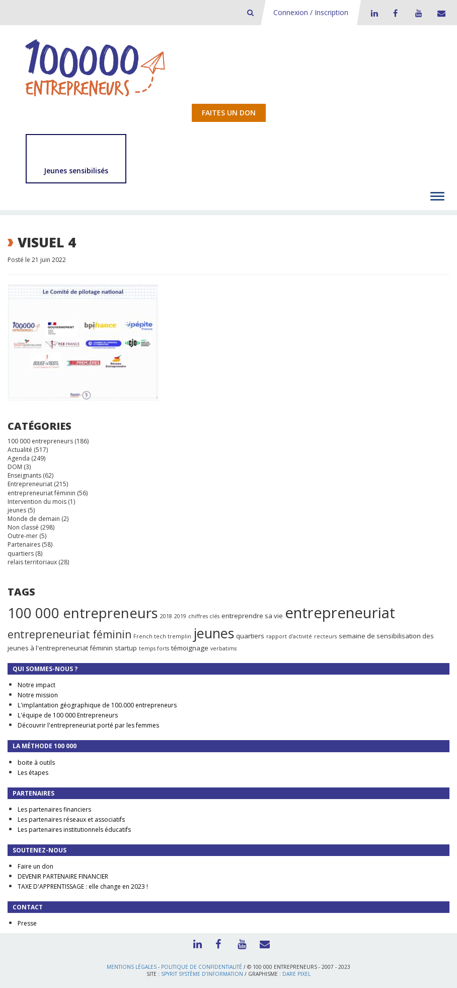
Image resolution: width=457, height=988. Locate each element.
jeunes (17, 510)
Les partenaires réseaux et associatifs (71, 819)
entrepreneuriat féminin (41, 493)
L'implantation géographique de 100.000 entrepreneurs (97, 705)
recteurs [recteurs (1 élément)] (325, 636)
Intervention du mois (37, 501)
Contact (439, 13)
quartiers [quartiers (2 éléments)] (250, 635)
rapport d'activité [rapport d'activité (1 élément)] (289, 636)
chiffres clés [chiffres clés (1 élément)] (203, 616)
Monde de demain (34, 518)
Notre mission (38, 695)
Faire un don (35, 866)
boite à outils (36, 762)
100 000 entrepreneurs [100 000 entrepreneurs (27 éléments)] (83, 612)
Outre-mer (23, 536)
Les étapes (33, 772)
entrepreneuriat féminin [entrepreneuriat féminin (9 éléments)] (69, 634)
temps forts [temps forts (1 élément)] (154, 648)
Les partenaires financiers (54, 809)
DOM (15, 467)
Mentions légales (132, 966)
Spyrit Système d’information (202, 973)
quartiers (21, 553)
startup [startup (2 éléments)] (126, 647)
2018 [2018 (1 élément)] (166, 616)
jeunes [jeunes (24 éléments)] (213, 633)
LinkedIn (373, 13)
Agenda (19, 458)
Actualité (20, 449)
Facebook (395, 13)
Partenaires (24, 544)
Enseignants (24, 475)
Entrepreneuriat (30, 484)
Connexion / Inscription (310, 12)
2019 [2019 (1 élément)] (180, 616)
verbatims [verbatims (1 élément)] (223, 648)
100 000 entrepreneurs (40, 441)
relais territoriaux (32, 562)
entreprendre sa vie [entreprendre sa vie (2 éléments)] (252, 615)
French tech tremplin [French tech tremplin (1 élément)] (162, 636)
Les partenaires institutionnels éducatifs (74, 829)
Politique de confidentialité (201, 966)
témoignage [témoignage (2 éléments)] (189, 647)
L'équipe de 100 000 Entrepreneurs (68, 715)
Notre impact (36, 685)
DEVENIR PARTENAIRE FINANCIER (63, 876)
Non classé (23, 527)
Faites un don (229, 112)
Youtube (417, 13)
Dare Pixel (296, 973)
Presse (27, 923)
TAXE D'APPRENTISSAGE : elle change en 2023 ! (83, 886)
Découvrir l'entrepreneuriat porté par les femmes (88, 725)
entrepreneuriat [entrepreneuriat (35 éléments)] (340, 613)
